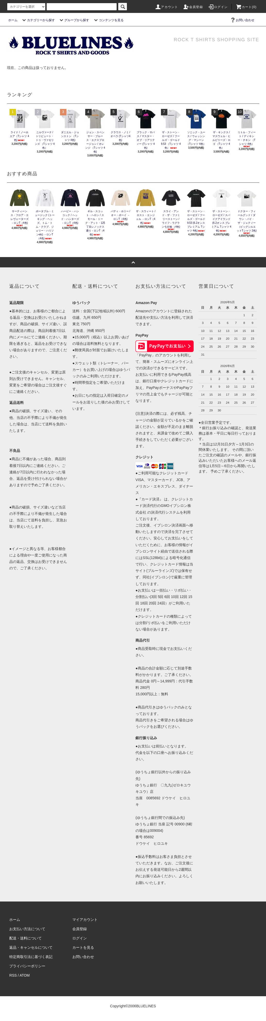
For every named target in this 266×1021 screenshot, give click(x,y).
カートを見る (83, 947)
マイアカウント (85, 920)
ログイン (218, 7)
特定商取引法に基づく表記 (31, 957)
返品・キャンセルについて (31, 947)
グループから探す (73, 20)
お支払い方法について (27, 929)
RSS (13, 975)
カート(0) (246, 7)
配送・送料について (25, 938)
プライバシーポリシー (27, 966)
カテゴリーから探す (38, 20)
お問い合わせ (242, 20)
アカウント (166, 7)
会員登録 (193, 7)
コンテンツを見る (108, 20)
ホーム (13, 20)
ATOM (25, 975)
